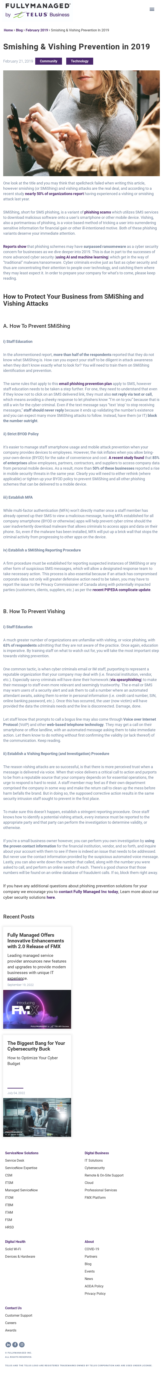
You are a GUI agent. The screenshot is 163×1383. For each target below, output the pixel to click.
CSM (8, 1175)
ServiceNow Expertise (21, 1168)
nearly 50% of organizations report (54, 193)
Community (48, 61)
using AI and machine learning (82, 257)
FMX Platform (95, 1198)
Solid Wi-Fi (13, 1249)
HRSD (9, 1227)
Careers (10, 1323)
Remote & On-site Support (104, 1175)
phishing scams (97, 212)
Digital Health (15, 1242)
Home (8, 30)
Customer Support (18, 1315)
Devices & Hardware (20, 1257)
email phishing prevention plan (85, 383)
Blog (19, 30)
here (50, 897)
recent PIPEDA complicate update (121, 590)
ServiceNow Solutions (21, 1153)
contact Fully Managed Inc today (88, 891)
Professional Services (101, 1190)
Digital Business (97, 1153)
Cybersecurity (95, 1168)
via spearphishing (126, 679)
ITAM (9, 1212)
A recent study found (126, 457)
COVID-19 (92, 1249)
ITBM (9, 1205)
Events (90, 1271)
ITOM (9, 1198)
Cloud (89, 1183)
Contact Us (13, 1308)
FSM (8, 1220)
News (89, 1279)
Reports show (14, 246)
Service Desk (14, 1160)
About (89, 1242)
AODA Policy (94, 1286)
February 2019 (37, 30)
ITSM (9, 1183)
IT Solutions (94, 1160)
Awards (10, 1330)
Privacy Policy (95, 1294)
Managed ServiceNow (21, 1190)
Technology (80, 61)
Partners (91, 1257)
